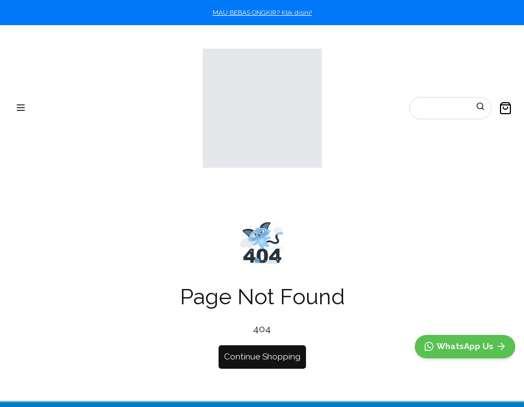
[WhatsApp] (465, 346)
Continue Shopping (262, 357)
